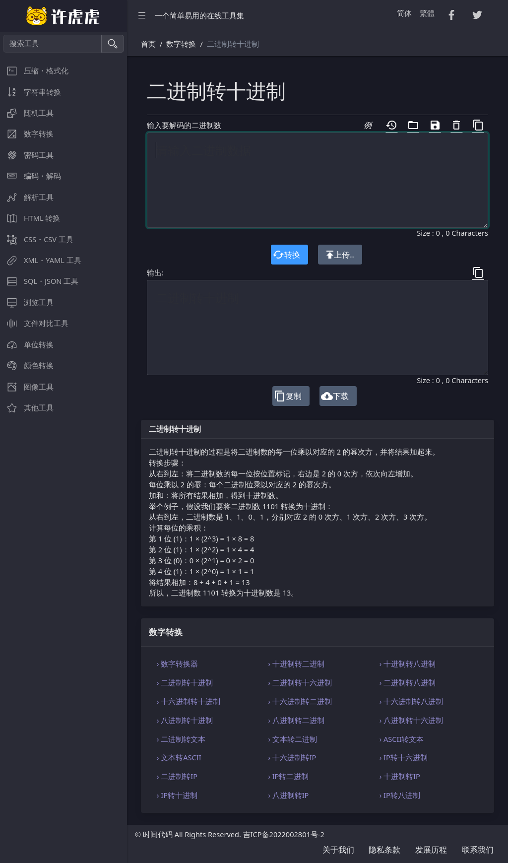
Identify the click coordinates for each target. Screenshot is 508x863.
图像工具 (27, 387)
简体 (404, 13)
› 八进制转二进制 (296, 720)
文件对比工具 (34, 323)
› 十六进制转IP (292, 757)
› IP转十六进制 (404, 757)
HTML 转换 (30, 218)
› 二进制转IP (177, 776)
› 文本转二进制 (292, 739)
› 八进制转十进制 (185, 720)
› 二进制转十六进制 (299, 682)
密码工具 (27, 155)
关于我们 (338, 849)
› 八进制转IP (288, 795)
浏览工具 (27, 302)
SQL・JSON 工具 (39, 281)
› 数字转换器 (177, 663)
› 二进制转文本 (181, 739)
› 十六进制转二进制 (299, 701)
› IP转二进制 (288, 776)
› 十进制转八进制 (408, 663)
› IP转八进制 (400, 795)
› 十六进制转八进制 (411, 701)
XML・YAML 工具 (40, 260)
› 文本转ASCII (179, 757)
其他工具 (27, 407)
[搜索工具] (52, 44)
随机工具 (27, 113)
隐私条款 (384, 849)
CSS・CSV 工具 (36, 239)
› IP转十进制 (177, 795)
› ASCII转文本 (402, 739)
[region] (63, 447)
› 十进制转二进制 (296, 663)
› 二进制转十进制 (185, 682)
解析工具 (27, 197)
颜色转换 (27, 365)
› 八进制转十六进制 (411, 720)
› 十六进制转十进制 (188, 701)
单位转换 (27, 344)
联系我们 (478, 849)
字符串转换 (30, 92)
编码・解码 (30, 176)
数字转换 (27, 134)
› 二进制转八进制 (408, 682)
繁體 (427, 13)
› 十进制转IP (400, 776)
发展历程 (431, 849)
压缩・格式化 (34, 71)
